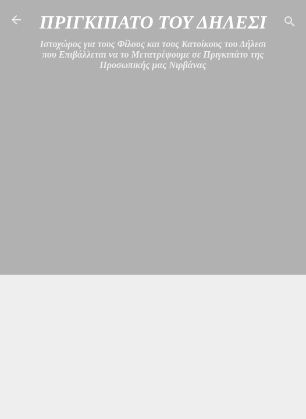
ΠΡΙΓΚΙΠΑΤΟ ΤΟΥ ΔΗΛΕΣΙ (153, 22)
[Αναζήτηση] (290, 23)
